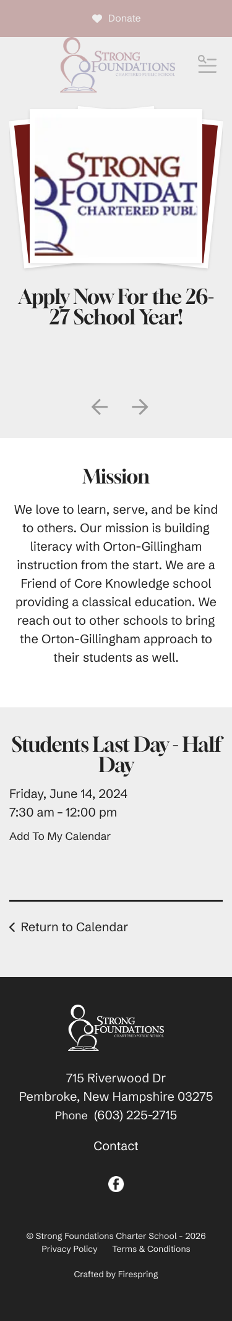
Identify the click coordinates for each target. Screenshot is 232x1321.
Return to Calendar (74, 927)
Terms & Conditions (151, 1248)
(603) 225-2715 (135, 1115)
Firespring (138, 1274)
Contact (116, 1146)
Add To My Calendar (60, 836)
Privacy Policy (69, 1248)
